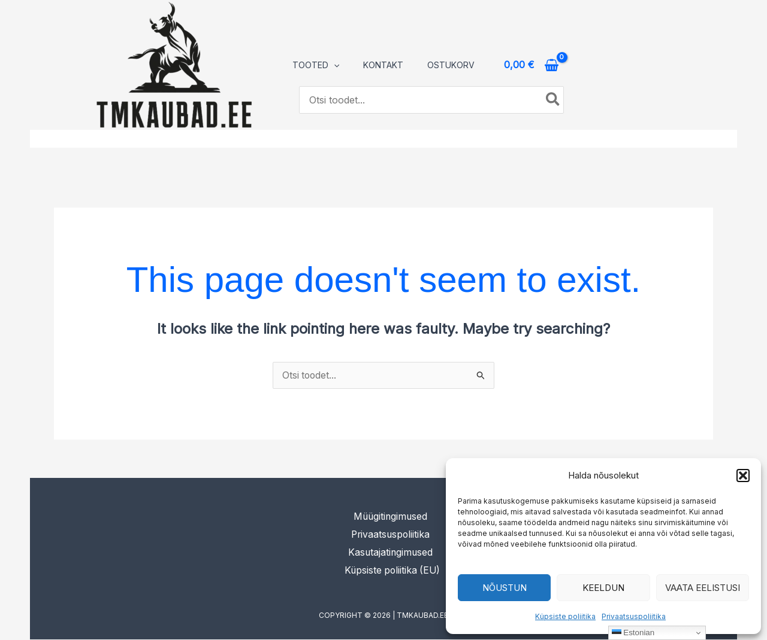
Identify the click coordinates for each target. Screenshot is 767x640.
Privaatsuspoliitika (634, 616)
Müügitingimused (392, 517)
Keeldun (603, 587)
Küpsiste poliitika (565, 616)
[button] (743, 475)
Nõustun (504, 587)
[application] (333, 65)
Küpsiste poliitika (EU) (394, 571)
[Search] (553, 100)
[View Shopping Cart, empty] (531, 65)
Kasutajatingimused (391, 553)
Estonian (633, 633)
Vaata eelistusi (702, 587)
